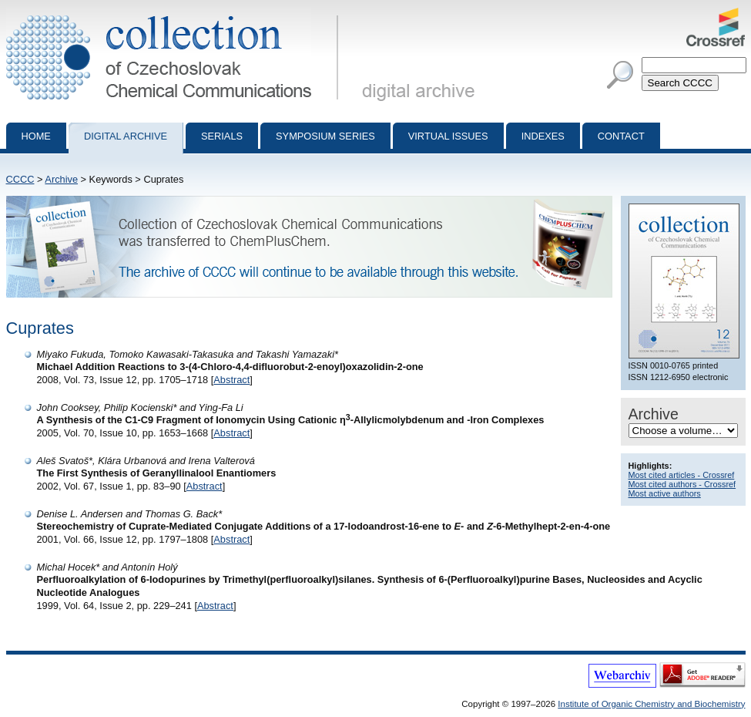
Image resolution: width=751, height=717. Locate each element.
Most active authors (665, 493)
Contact (621, 136)
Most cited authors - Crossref (682, 484)
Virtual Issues (448, 136)
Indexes (543, 136)
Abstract (231, 379)
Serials (222, 136)
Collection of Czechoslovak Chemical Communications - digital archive (175, 14)
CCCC (20, 179)
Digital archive (125, 136)
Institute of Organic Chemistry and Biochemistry (651, 704)
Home (36, 136)
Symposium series (325, 136)
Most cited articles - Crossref (682, 475)
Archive (61, 179)
